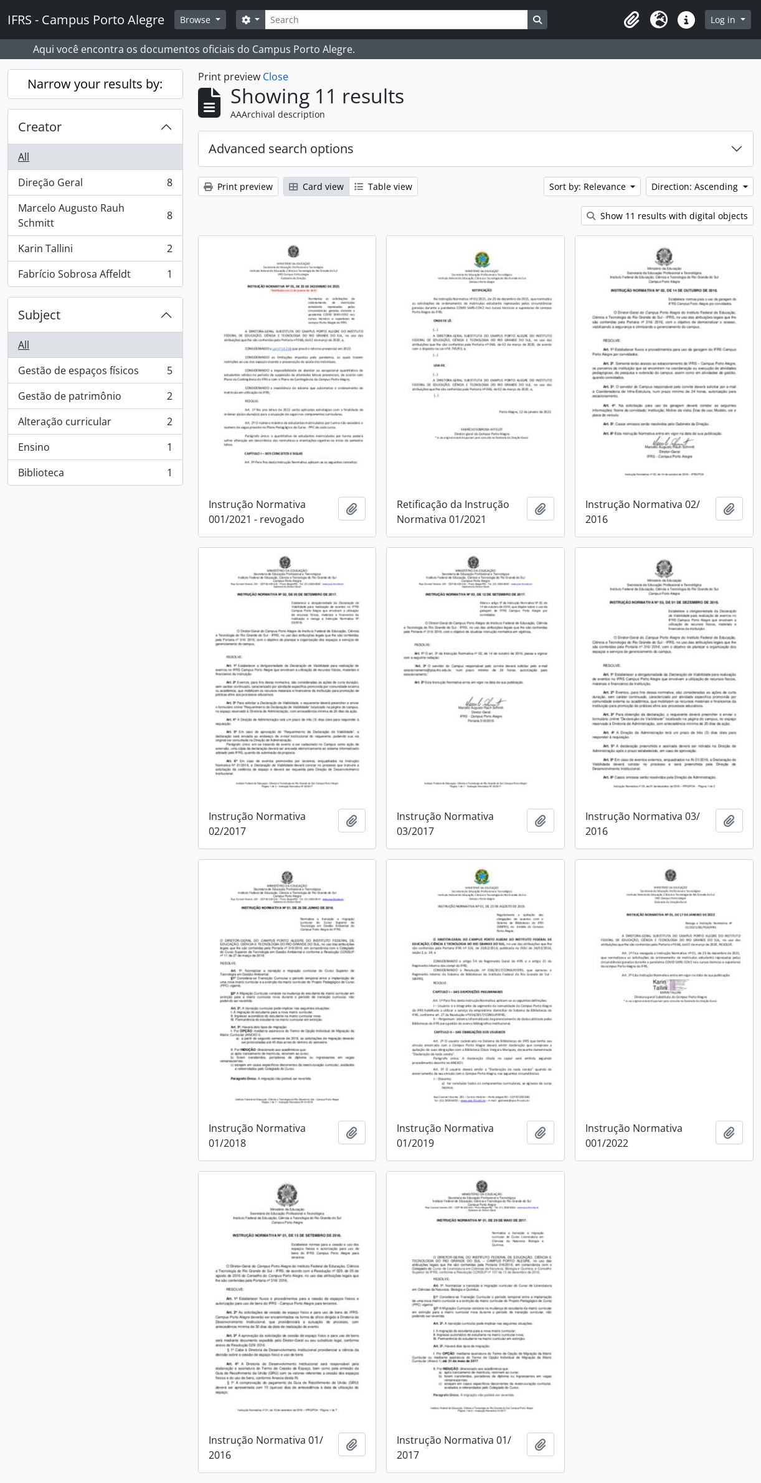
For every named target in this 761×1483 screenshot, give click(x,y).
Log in (724, 20)
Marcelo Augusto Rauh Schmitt (95, 215)
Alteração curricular (95, 424)
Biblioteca (95, 475)
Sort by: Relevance (588, 186)
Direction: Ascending (695, 186)
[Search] (396, 19)
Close (275, 76)
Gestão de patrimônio (95, 398)
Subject (39, 314)
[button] (631, 20)
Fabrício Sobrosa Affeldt (95, 276)
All (23, 157)
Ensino (95, 450)
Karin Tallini (95, 251)
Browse (196, 20)
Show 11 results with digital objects (667, 216)
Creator (40, 126)
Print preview (238, 186)
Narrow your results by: (95, 83)
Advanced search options (281, 148)
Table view (383, 186)
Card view (316, 186)
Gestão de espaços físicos (95, 373)
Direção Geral (95, 185)
